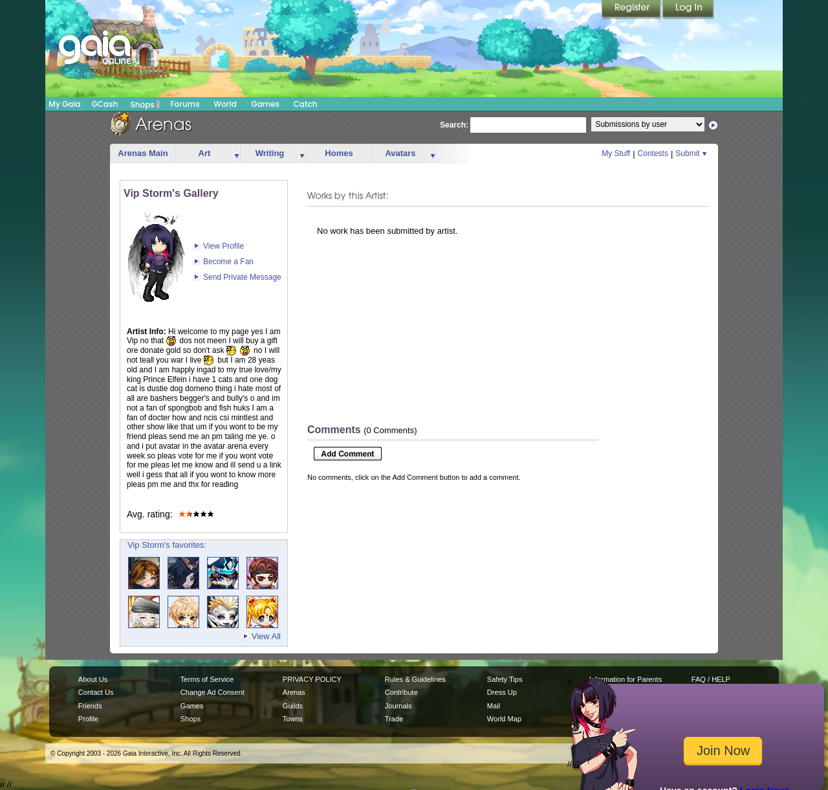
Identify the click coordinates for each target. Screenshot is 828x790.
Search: (454, 125)
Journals (398, 706)
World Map (504, 719)
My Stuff (616, 153)
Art (205, 153)
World (225, 103)
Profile (88, 719)
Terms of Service (207, 679)
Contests (653, 153)
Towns (293, 719)
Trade (394, 719)
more (237, 153)
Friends (90, 706)
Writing (270, 153)
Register (632, 9)
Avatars (400, 153)
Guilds (293, 706)
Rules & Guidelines (415, 679)
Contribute (401, 692)
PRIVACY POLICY (312, 679)
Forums (184, 103)
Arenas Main (143, 153)
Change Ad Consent (212, 692)
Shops (145, 104)
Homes (339, 153)
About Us (92, 679)
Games (265, 103)
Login (688, 9)
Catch (306, 103)
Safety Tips (505, 679)
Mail (493, 706)
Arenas (294, 692)
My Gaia (64, 103)
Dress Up (502, 692)
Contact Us (96, 692)
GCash (105, 103)
